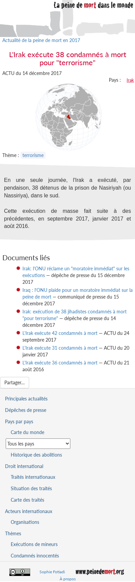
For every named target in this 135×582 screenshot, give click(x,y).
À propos (68, 578)
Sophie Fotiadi (52, 571)
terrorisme (33, 155)
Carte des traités (27, 500)
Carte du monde (27, 432)
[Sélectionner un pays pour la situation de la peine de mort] (38, 443)
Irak (130, 80)
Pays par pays (19, 421)
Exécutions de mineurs (34, 544)
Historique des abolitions (36, 455)
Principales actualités (26, 398)
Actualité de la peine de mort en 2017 (41, 40)
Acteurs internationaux (28, 511)
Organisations (25, 522)
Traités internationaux (33, 477)
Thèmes (13, 533)
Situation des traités (31, 488)
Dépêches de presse (25, 410)
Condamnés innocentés (35, 555)
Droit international (24, 466)
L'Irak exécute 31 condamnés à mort (59, 348)
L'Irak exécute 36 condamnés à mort (59, 362)
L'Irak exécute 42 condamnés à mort (59, 333)
